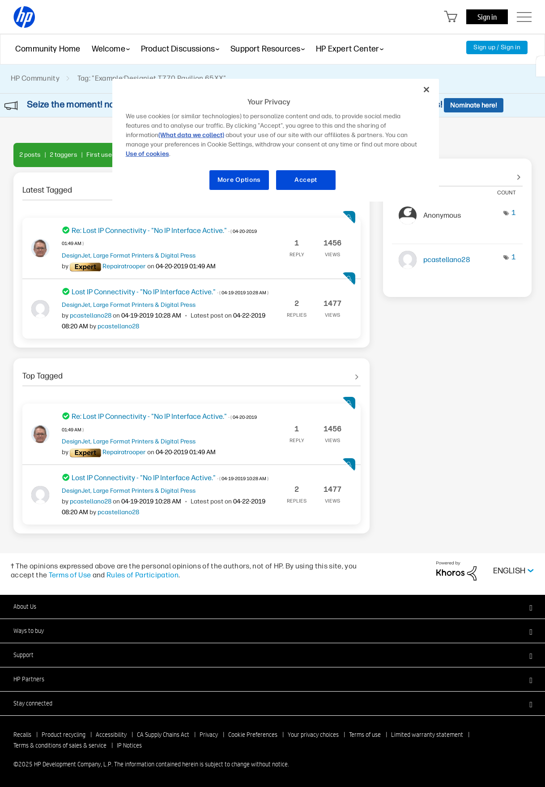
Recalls (22, 735)
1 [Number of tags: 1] (513, 212)
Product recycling (63, 735)
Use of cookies (147, 154)
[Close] (426, 89)
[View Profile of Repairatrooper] (124, 266)
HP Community (35, 78)
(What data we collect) (191, 135)
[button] (272, 606)
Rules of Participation (142, 575)
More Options (239, 180)
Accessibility (111, 735)
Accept (305, 180)
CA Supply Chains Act (163, 735)
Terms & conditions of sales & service (59, 745)
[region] (275, 140)
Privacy (209, 735)
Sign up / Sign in (496, 47)
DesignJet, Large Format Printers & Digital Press (129, 255)
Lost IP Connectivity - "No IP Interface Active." (170, 292)
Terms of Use (70, 575)
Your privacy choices (313, 735)
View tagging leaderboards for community (457, 173)
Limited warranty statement (427, 735)
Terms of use (365, 735)
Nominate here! (473, 105)
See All (191, 372)
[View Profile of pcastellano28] (90, 315)
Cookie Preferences (252, 735)
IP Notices (129, 745)
